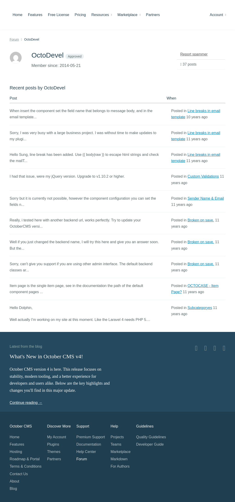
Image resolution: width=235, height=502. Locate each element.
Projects (117, 437)
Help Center (86, 452)
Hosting (16, 452)
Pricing (80, 15)
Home (17, 15)
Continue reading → (26, 403)
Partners (153, 15)
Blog (13, 489)
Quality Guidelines (151, 437)
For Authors (120, 466)
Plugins (53, 444)
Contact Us (19, 474)
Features (35, 15)
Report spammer (194, 54)
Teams (116, 444)
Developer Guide (150, 444)
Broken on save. (200, 220)
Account (218, 15)
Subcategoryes (199, 308)
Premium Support (90, 437)
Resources (101, 15)
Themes (53, 452)
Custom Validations (203, 176)
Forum (14, 39)
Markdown (119, 459)
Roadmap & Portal (25, 459)
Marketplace (129, 15)
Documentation (88, 444)
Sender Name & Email (205, 198)
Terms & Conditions (26, 466)
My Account (56, 437)
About (14, 481)
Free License (58, 15)
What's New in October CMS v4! (46, 356)
